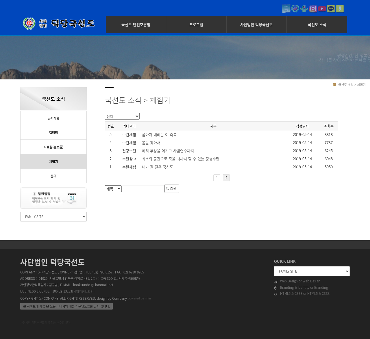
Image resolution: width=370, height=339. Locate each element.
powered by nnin (139, 298)
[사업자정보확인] (83, 291)
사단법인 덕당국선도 (256, 24)
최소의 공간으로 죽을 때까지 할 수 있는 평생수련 (180, 158)
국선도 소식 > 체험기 (352, 84)
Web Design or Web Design (297, 281)
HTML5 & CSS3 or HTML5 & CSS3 (302, 293)
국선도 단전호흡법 (135, 24)
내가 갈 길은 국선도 (157, 167)
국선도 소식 (317, 24)
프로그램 (196, 24)
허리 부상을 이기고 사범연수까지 (168, 150)
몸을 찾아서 (151, 142)
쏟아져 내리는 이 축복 (159, 134)
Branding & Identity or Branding (301, 287)
